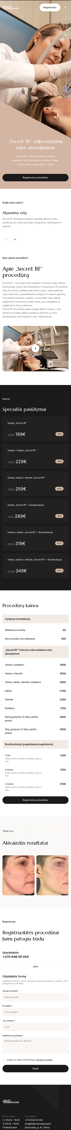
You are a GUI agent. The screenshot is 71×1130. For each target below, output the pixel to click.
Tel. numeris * (8, 1021)
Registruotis (50, 7)
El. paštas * (7, 1006)
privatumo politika (44, 1060)
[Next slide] (14, 239)
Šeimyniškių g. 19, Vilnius (37, 1127)
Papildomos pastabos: (12, 1035)
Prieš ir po (8, 831)
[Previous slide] (6, 239)
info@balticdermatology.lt (38, 1123)
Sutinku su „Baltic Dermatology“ (29, 1060)
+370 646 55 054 (15, 957)
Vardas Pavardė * (10, 991)
